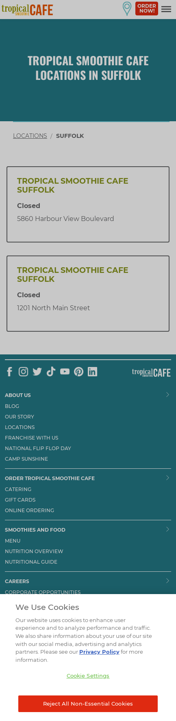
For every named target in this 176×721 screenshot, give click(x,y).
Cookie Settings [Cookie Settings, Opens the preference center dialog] (88, 683)
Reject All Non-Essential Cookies (88, 711)
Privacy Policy (99, 659)
